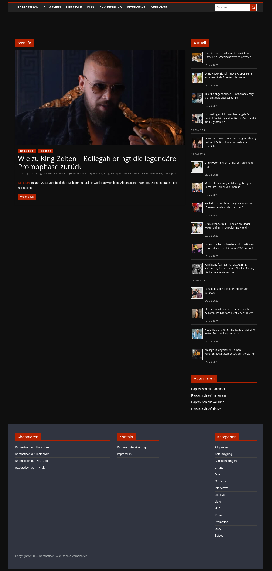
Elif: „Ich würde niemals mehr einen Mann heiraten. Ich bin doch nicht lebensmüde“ (229, 311)
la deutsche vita (131, 173)
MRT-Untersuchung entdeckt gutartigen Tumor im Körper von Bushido (228, 185)
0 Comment (77, 173)
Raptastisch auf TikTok (206, 408)
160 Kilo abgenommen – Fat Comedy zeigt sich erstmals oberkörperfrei (229, 96)
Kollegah (116, 173)
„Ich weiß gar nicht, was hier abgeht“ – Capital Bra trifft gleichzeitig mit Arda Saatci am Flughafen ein (230, 118)
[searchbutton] (253, 7)
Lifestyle (74, 7)
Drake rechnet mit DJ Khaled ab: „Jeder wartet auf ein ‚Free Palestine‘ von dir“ (227, 225)
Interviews (136, 7)
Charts (219, 467)
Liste (218, 501)
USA (218, 528)
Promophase (171, 173)
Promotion (221, 522)
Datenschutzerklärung (131, 447)
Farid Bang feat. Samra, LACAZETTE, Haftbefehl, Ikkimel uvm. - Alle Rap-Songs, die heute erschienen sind (229, 268)
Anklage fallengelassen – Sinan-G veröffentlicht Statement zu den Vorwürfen (230, 352)
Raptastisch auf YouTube (207, 402)
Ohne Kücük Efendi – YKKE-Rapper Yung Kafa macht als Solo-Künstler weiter (228, 75)
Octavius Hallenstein (54, 173)
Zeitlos (219, 535)
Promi (218, 515)
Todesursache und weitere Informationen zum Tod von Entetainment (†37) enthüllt (229, 246)
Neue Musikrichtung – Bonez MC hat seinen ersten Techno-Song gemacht (230, 331)
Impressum (124, 454)
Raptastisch (27, 7)
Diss (90, 7)
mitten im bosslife (152, 173)
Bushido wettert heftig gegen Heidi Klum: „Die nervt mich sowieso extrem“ (229, 205)
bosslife (97, 173)
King (106, 173)
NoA (217, 508)
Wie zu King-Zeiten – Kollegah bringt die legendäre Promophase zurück (97, 162)
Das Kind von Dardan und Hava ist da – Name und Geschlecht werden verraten (228, 55)
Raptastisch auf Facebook (208, 389)
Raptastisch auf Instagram (208, 395)
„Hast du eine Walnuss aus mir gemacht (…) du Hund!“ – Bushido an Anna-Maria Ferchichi (230, 142)
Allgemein (52, 7)
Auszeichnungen (226, 461)
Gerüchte (159, 7)
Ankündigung (110, 7)
